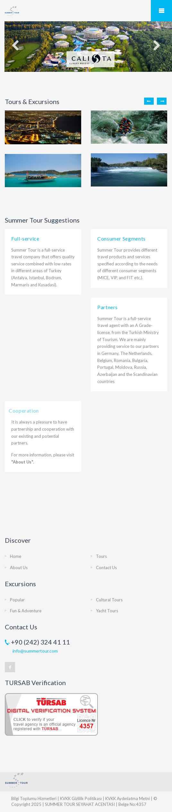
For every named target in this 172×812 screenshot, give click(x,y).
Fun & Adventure (25, 610)
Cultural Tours (109, 599)
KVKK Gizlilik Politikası (81, 798)
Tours (101, 556)
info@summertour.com (35, 651)
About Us (19, 567)
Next (162, 101)
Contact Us (106, 567)
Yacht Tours (107, 610)
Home (15, 556)
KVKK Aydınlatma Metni (127, 798)
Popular (17, 599)
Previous (149, 101)
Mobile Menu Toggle (161, 10)
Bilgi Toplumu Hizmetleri (33, 798)
